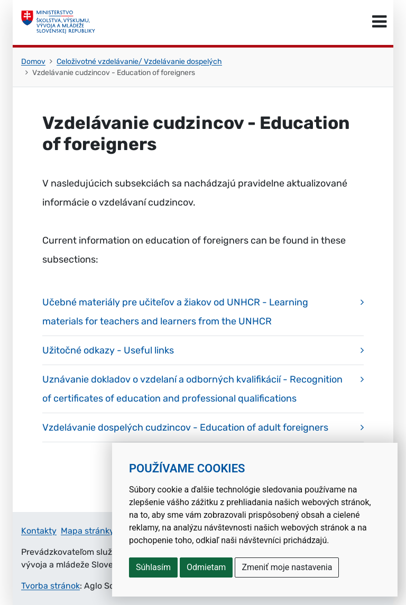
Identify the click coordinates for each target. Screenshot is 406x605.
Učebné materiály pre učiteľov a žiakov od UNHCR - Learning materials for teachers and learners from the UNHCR (175, 311)
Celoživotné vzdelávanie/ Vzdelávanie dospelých (139, 61)
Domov (33, 61)
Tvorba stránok (50, 586)
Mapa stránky (87, 531)
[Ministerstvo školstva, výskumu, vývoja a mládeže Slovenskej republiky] (58, 22)
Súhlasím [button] (153, 567)
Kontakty (39, 531)
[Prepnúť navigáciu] (379, 22)
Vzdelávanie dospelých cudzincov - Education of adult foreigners (185, 427)
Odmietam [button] (206, 567)
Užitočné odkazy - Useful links (108, 350)
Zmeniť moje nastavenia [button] (287, 567)
